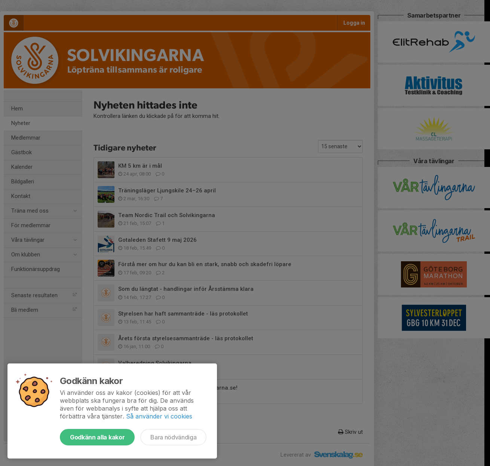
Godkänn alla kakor (97, 437)
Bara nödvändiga (173, 437)
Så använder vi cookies (159, 416)
